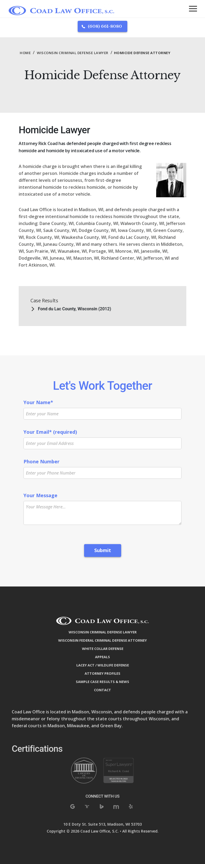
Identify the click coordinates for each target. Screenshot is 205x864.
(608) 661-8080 (105, 26)
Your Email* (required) (102, 437)
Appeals (102, 656)
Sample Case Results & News (102, 681)
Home (25, 52)
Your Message (102, 508)
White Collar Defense (102, 648)
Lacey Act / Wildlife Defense (102, 665)
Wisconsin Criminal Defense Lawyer (72, 52)
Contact (102, 690)
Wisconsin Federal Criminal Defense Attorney (102, 640)
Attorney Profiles (102, 673)
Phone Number (102, 467)
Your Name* (102, 408)
